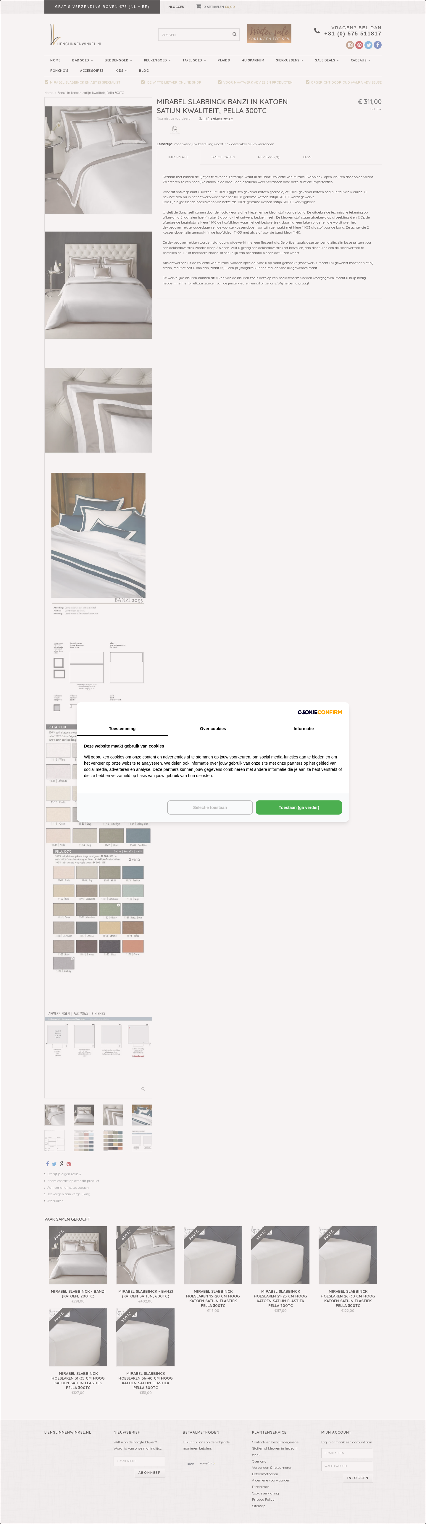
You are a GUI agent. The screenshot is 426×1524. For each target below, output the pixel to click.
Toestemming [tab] (122, 728)
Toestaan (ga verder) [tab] (299, 807)
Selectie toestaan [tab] (210, 807)
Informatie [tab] (304, 728)
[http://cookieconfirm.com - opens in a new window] (320, 711)
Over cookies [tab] (213, 728)
